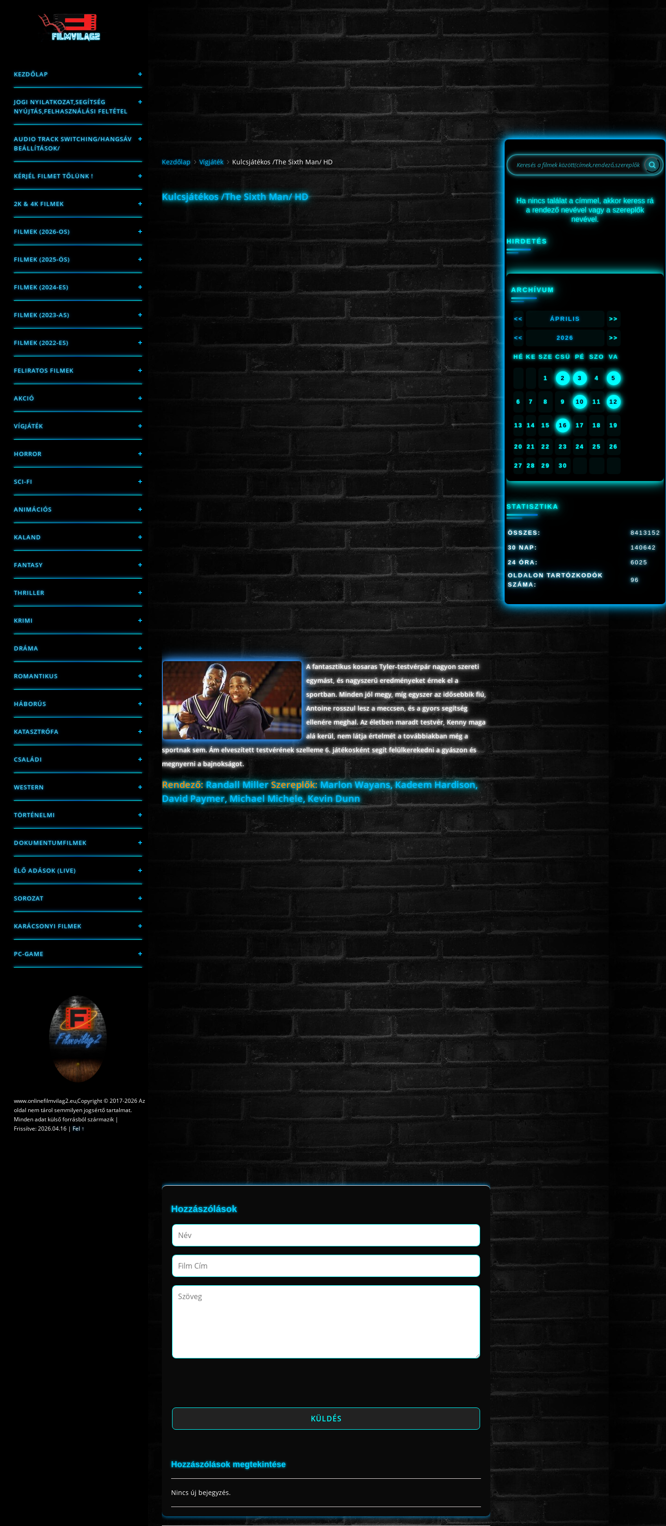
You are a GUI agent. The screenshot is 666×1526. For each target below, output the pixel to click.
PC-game (28, 954)
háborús (30, 704)
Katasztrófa (36, 731)
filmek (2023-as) (41, 315)
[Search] (652, 165)
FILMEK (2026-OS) (42, 231)
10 (580, 401)
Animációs (33, 509)
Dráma (26, 648)
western (29, 787)
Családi (28, 759)
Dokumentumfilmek (50, 842)
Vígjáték (28, 426)
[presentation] (242, 1386)
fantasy (28, 565)
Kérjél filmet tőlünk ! (53, 176)
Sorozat (28, 898)
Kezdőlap (31, 74)
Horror (28, 454)
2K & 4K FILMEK (39, 204)
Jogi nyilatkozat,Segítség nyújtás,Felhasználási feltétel (71, 106)
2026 (565, 337)
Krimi (23, 620)
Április (565, 318)
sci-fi (23, 481)
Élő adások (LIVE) (45, 870)
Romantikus (36, 676)
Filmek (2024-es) (41, 287)
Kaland (27, 537)
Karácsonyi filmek (47, 926)
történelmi (34, 815)
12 (613, 401)
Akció (24, 398)
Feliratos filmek (44, 370)
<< (518, 318)
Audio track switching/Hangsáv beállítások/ (73, 143)
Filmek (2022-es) (41, 342)
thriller (29, 592)
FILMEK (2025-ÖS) (42, 259)
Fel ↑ (78, 1128)
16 (563, 425)
